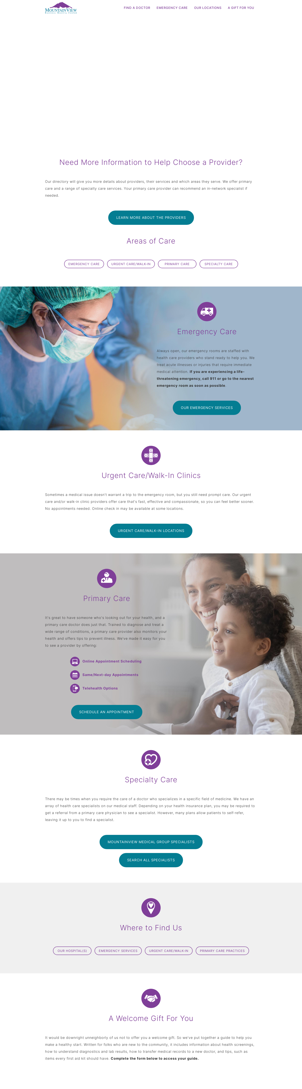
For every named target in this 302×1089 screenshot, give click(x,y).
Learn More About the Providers (151, 218)
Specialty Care (219, 264)
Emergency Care (172, 8)
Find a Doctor (137, 8)
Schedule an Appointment (106, 712)
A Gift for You (241, 8)
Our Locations (207, 8)
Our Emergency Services (207, 408)
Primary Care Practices (222, 951)
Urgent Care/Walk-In (131, 264)
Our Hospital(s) (72, 951)
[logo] (70, 7)
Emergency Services (118, 951)
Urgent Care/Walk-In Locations (151, 531)
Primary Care (177, 264)
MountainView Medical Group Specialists (151, 842)
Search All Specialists (151, 860)
